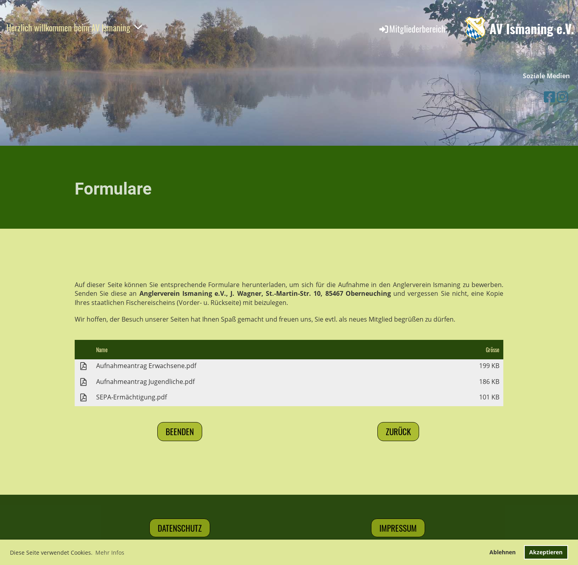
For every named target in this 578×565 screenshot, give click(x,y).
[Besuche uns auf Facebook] (549, 96)
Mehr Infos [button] (109, 552)
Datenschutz (180, 528)
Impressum (398, 528)
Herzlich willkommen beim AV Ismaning (74, 27)
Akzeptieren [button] (546, 552)
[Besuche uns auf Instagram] (562, 96)
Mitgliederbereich (411, 28)
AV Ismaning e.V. (531, 29)
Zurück (398, 431)
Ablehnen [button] (502, 552)
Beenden (180, 431)
